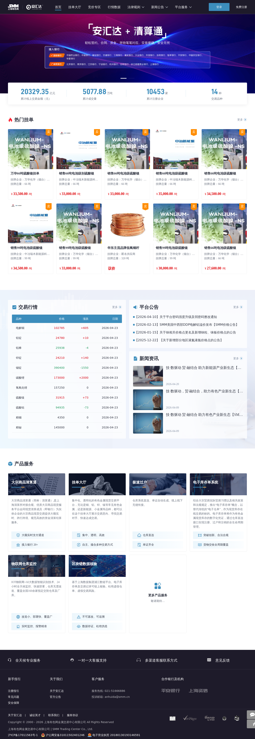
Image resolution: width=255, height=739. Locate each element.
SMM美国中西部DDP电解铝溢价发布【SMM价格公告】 (199, 325)
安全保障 (13, 702)
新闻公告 (159, 7)
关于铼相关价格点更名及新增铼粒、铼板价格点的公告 (198, 332)
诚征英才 (35, 715)
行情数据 (114, 7)
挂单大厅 (74, 7)
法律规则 (136, 7)
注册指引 (13, 690)
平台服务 (183, 7)
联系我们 (53, 715)
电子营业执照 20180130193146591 (116, 735)
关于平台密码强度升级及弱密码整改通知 (188, 317)
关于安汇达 (57, 690)
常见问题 (13, 696)
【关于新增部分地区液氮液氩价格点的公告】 (191, 340)
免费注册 (241, 7)
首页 (58, 7)
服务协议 (72, 715)
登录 (219, 7)
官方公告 (55, 696)
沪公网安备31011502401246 (65, 735)
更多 (242, 119)
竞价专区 (94, 7)
